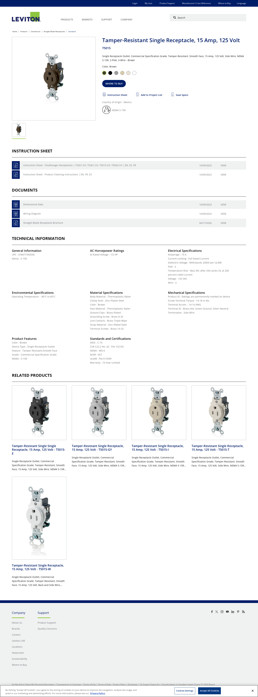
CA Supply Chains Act (150, 684)
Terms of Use (89, 684)
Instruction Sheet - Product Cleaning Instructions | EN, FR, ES (57, 174)
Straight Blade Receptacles (54, 31)
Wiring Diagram (32, 213)
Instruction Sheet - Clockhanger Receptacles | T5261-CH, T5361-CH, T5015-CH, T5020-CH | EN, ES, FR (79, 165)
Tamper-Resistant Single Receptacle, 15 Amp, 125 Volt (98, 448)
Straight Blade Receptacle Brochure (43, 222)
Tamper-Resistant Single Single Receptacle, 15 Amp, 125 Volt (38, 449)
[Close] (252, 690)
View (223, 165)
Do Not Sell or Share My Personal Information (33, 684)
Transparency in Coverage (68, 684)
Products (23, 31)
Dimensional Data (33, 204)
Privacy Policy (119, 684)
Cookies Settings (184, 690)
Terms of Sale (104, 684)
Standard (72, 31)
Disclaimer (133, 684)
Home (14, 31)
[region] (129, 691)
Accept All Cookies (209, 690)
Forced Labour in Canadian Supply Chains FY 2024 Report (188, 684)
